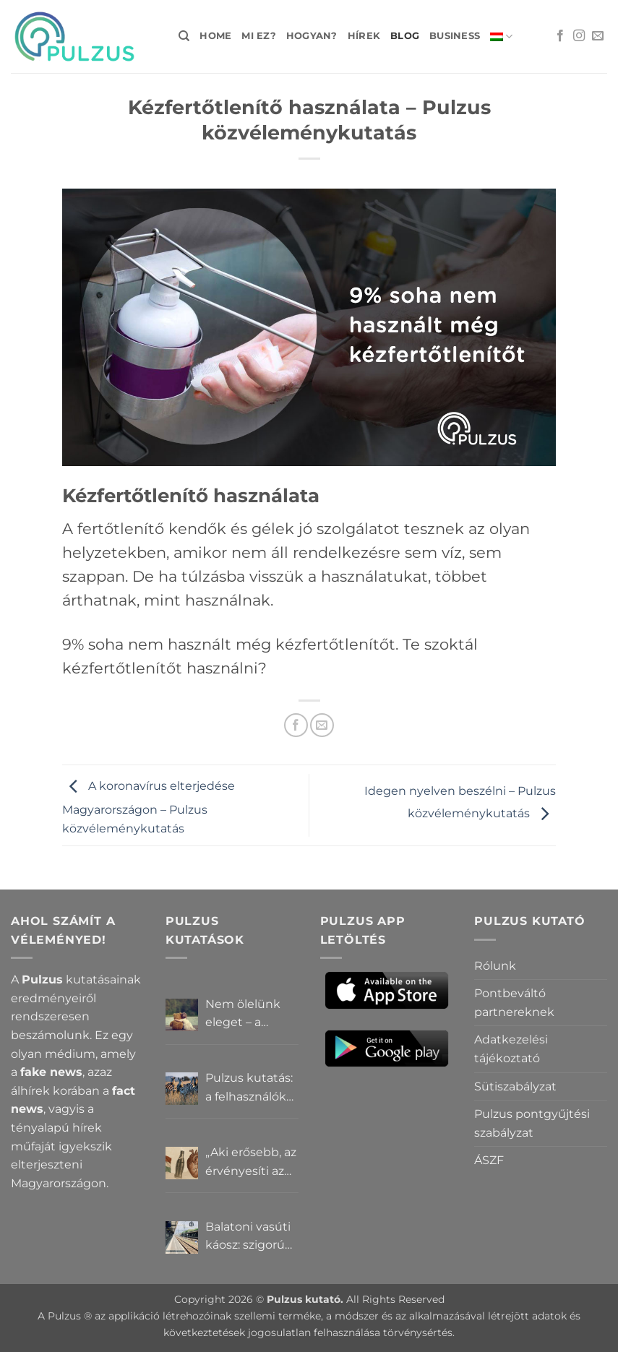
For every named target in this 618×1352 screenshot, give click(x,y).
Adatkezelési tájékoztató (511, 1049)
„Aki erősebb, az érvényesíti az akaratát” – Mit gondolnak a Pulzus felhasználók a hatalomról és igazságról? (250, 1162)
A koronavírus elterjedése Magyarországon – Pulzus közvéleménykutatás (148, 807)
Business (454, 35)
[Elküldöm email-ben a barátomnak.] (322, 725)
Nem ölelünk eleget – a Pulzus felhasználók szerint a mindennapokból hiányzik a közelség (252, 1014)
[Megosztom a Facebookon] (296, 725)
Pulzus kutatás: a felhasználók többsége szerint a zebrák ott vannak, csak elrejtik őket (250, 1088)
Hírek (364, 35)
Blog (404, 35)
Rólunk (495, 966)
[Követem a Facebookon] (560, 36)
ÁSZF (489, 1160)
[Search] (184, 36)
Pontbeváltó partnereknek (514, 1002)
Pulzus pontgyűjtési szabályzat (532, 1123)
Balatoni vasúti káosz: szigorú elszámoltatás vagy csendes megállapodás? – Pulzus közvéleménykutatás (252, 1237)
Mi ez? (258, 35)
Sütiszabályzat (515, 1086)
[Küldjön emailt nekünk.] (598, 36)
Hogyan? (312, 35)
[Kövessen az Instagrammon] (579, 36)
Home (215, 35)
